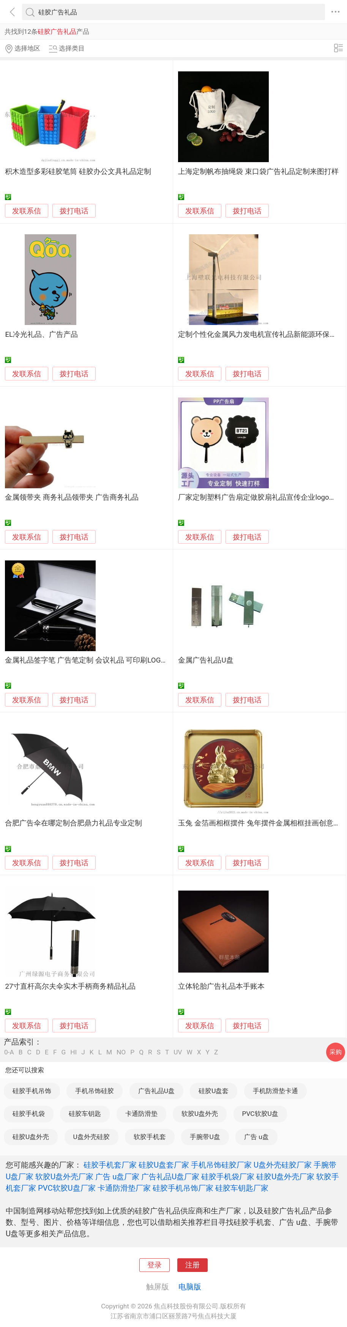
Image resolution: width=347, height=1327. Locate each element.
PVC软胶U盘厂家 (67, 1188)
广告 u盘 (256, 1137)
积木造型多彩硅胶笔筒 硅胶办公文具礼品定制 (78, 171)
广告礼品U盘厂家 (170, 1176)
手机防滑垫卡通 (275, 1091)
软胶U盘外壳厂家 (64, 1176)
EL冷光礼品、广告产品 (41, 334)
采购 (336, 1052)
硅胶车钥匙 (85, 1113)
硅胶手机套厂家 (110, 1164)
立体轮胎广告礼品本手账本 (221, 986)
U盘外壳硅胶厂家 (283, 1164)
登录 (154, 1265)
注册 (192, 1265)
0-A (9, 1052)
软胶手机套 (150, 1137)
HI (73, 1052)
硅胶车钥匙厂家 (241, 1188)
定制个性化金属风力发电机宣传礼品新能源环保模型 (261, 334)
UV (178, 1052)
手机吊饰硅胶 (94, 1091)
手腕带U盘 (205, 1137)
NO (121, 1052)
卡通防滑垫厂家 (124, 1188)
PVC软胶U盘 (260, 1113)
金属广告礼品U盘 (205, 660)
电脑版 (189, 1286)
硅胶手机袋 (29, 1113)
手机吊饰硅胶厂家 (221, 1164)
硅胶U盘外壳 (31, 1137)
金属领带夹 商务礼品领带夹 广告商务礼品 (71, 497)
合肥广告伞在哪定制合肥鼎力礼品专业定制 (73, 823)
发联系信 (26, 211)
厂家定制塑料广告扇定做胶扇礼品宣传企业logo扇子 (260, 497)
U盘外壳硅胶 (91, 1137)
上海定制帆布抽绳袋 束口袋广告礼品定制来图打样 (258, 171)
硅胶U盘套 (214, 1091)
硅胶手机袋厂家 (227, 1176)
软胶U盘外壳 (199, 1113)
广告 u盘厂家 (117, 1176)
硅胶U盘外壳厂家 (285, 1176)
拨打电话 (74, 211)
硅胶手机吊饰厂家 (183, 1188)
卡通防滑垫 (141, 1113)
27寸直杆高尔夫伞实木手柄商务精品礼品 (70, 986)
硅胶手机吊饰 (32, 1091)
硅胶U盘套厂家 (164, 1164)
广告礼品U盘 (156, 1091)
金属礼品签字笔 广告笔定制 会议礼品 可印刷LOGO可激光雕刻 (103, 660)
